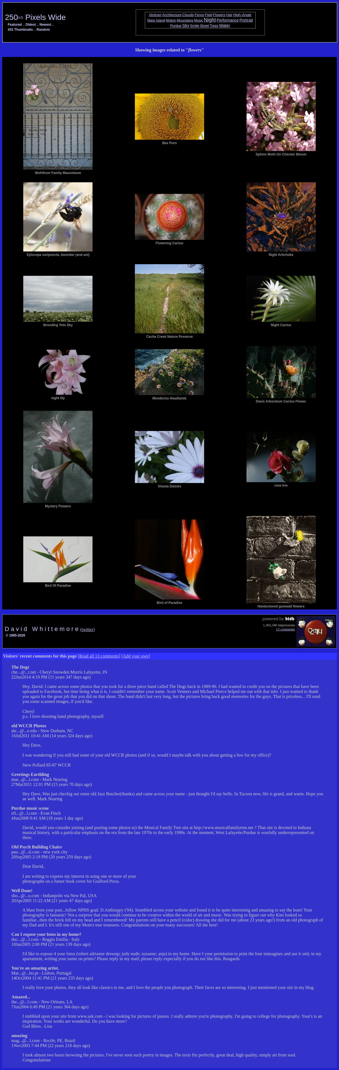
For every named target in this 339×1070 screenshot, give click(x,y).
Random (43, 30)
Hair (229, 15)
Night (210, 20)
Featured (15, 25)
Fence (199, 15)
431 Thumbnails (20, 30)
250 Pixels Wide (35, 17)
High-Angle (242, 15)
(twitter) (87, 629)
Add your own (135, 656)
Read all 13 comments (99, 656)
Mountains (185, 20)
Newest (45, 25)
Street (204, 26)
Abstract (155, 15)
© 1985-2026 (15, 635)
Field (208, 15)
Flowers (219, 15)
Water (224, 25)
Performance (228, 20)
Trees (214, 26)
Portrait (246, 20)
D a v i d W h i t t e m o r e (42, 628)
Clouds (188, 15)
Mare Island (156, 20)
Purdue (176, 26)
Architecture (171, 15)
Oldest (30, 25)
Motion (171, 20)
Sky (185, 25)
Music (198, 20)
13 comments (285, 629)
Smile (194, 26)
